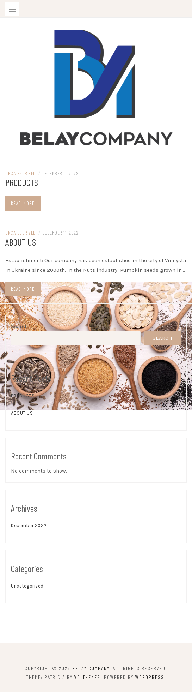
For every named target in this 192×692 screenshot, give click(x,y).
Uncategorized (20, 173)
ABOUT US (20, 241)
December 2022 (29, 525)
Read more (23, 203)
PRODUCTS (21, 182)
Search (19, 326)
